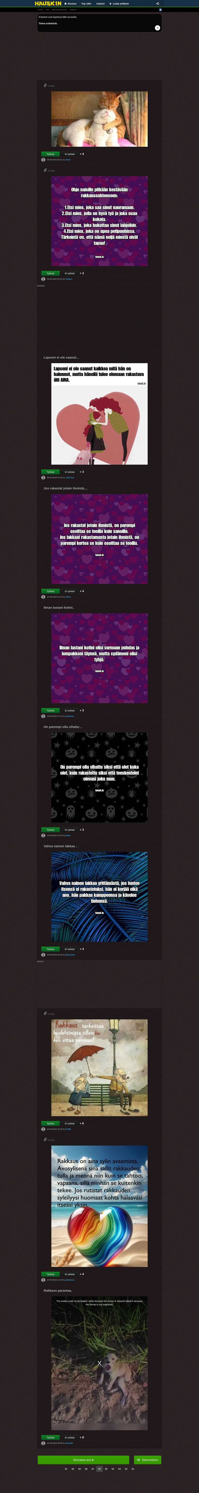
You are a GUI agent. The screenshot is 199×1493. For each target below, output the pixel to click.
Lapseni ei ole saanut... (61, 357)
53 (119, 1469)
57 (93, 1469)
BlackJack (70, 955)
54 (113, 1469)
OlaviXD (69, 1443)
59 (79, 1469)
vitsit (40, 10)
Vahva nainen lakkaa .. (61, 846)
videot (73, 10)
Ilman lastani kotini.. (59, 607)
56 (99, 1469)
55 (106, 1469)
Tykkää (50, 154)
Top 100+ (86, 3)
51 (133, 1469)
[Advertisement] (99, 57)
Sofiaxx (68, 279)
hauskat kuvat (59, 10)
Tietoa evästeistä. (48, 23)
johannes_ (70, 716)
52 (126, 1469)
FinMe (68, 1129)
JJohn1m (69, 478)
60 (73, 1469)
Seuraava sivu (83, 1460)
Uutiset (100, 3)
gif (47, 10)
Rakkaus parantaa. (58, 1290)
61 (66, 1469)
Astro (67, 160)
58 (86, 1469)
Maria (67, 835)
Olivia (68, 597)
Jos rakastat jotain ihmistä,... (65, 488)
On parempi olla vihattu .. (63, 727)
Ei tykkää (70, 154)
